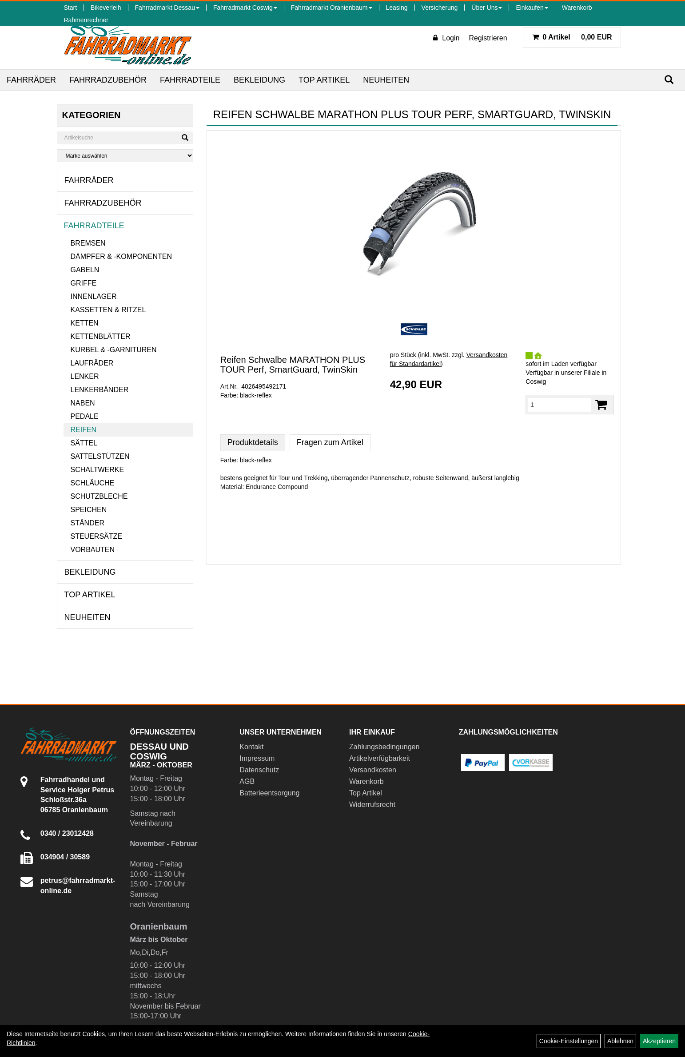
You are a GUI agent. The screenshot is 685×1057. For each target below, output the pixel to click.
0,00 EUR (572, 37)
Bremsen (87, 243)
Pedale (84, 416)
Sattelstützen (99, 456)
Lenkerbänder (99, 389)
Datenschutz (259, 770)
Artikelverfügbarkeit (379, 758)
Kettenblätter (100, 336)
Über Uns (486, 7)
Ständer (87, 523)
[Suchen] (669, 79)
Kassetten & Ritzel (108, 310)
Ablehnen (620, 1041)
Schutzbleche (98, 496)
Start (70, 7)
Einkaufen (532, 7)
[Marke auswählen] (125, 155)
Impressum (257, 758)
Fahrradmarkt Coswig (245, 7)
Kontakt (251, 747)
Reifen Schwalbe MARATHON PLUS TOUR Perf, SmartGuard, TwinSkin (292, 364)
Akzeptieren (659, 1041)
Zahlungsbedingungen (384, 747)
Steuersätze (96, 536)
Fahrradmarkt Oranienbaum (331, 7)
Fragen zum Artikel (330, 442)
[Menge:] (559, 404)
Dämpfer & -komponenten (120, 256)
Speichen (88, 509)
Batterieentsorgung (269, 793)
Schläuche (92, 483)
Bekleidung (259, 80)
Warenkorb (577, 7)
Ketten (84, 323)
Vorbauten (92, 549)
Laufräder (91, 363)
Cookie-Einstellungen (568, 1041)
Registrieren (488, 38)
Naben (82, 403)
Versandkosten (372, 770)
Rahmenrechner (86, 20)
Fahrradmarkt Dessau (167, 7)
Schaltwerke (97, 469)
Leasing (397, 7)
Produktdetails (252, 442)
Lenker (84, 376)
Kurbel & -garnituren (113, 350)
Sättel (83, 443)
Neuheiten (386, 80)
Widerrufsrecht (372, 804)
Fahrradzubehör (108, 80)
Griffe (83, 283)
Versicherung (440, 7)
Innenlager (93, 296)
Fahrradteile (190, 80)
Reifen (83, 429)
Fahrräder (31, 80)
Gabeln (84, 270)
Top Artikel (324, 80)
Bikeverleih (106, 7)
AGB (247, 781)
